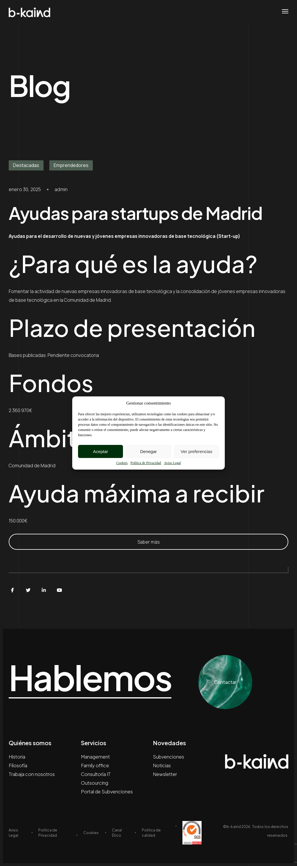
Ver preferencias (196, 451)
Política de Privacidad (146, 463)
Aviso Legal (172, 463)
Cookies (122, 463)
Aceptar (100, 451)
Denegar (148, 451)
